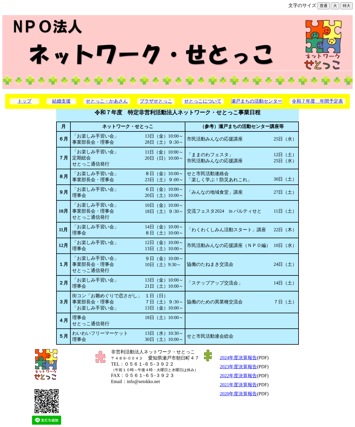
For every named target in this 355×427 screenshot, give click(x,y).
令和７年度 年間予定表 (317, 101)
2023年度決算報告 (238, 366)
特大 (346, 5)
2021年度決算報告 (238, 384)
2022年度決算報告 (238, 375)
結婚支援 (61, 101)
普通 (323, 5)
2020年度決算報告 (238, 393)
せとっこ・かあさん (107, 101)
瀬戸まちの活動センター (256, 101)
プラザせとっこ (156, 101)
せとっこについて (202, 101)
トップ (24, 101)
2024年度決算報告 (238, 357)
